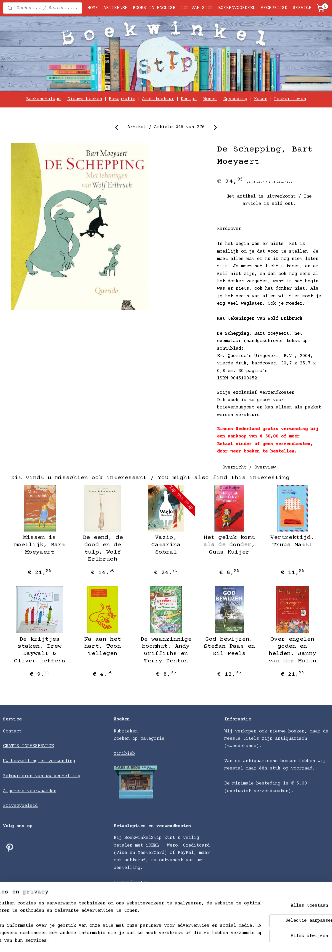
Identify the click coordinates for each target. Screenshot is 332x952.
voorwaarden (41, 791)
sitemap (168, 940)
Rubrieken (126, 731)
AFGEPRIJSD (274, 8)
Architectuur (158, 99)
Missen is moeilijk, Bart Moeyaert (39, 545)
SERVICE (302, 8)
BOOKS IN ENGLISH (154, 8)
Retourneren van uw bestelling (41, 776)
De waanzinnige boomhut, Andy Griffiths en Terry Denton (166, 650)
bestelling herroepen (221, 940)
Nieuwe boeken (84, 99)
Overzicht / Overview (249, 467)
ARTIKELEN (115, 8)
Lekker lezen (290, 99)
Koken (260, 99)
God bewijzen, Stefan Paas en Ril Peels (229, 646)
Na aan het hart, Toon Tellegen (102, 646)
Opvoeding (235, 99)
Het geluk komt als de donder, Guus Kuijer (229, 545)
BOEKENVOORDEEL (236, 8)
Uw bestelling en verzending (39, 761)
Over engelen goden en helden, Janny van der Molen (292, 650)
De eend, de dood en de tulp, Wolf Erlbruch (103, 549)
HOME (92, 8)
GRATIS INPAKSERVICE (28, 746)
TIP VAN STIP (197, 8)
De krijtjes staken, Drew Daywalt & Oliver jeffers (39, 650)
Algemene (15, 791)
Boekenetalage (43, 99)
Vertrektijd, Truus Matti (292, 542)
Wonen (210, 99)
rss (187, 940)
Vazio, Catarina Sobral (166, 545)
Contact (12, 731)
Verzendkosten (131, 883)
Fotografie (122, 99)
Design (189, 99)
